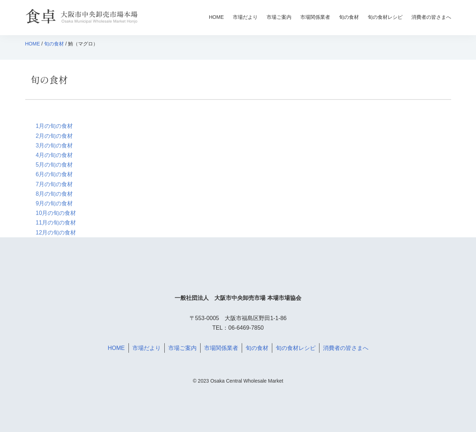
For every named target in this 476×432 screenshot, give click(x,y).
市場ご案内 (279, 17)
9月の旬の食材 (54, 203)
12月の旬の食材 (56, 233)
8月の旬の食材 (54, 194)
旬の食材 (349, 17)
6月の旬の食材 (54, 174)
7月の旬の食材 (54, 184)
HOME (216, 17)
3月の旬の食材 (54, 145)
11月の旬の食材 (56, 223)
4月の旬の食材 (54, 155)
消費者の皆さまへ (431, 17)
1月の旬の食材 (54, 126)
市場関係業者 (315, 17)
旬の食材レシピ (385, 17)
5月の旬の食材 (54, 165)
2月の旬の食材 (54, 136)
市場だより (245, 17)
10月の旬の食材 (56, 213)
